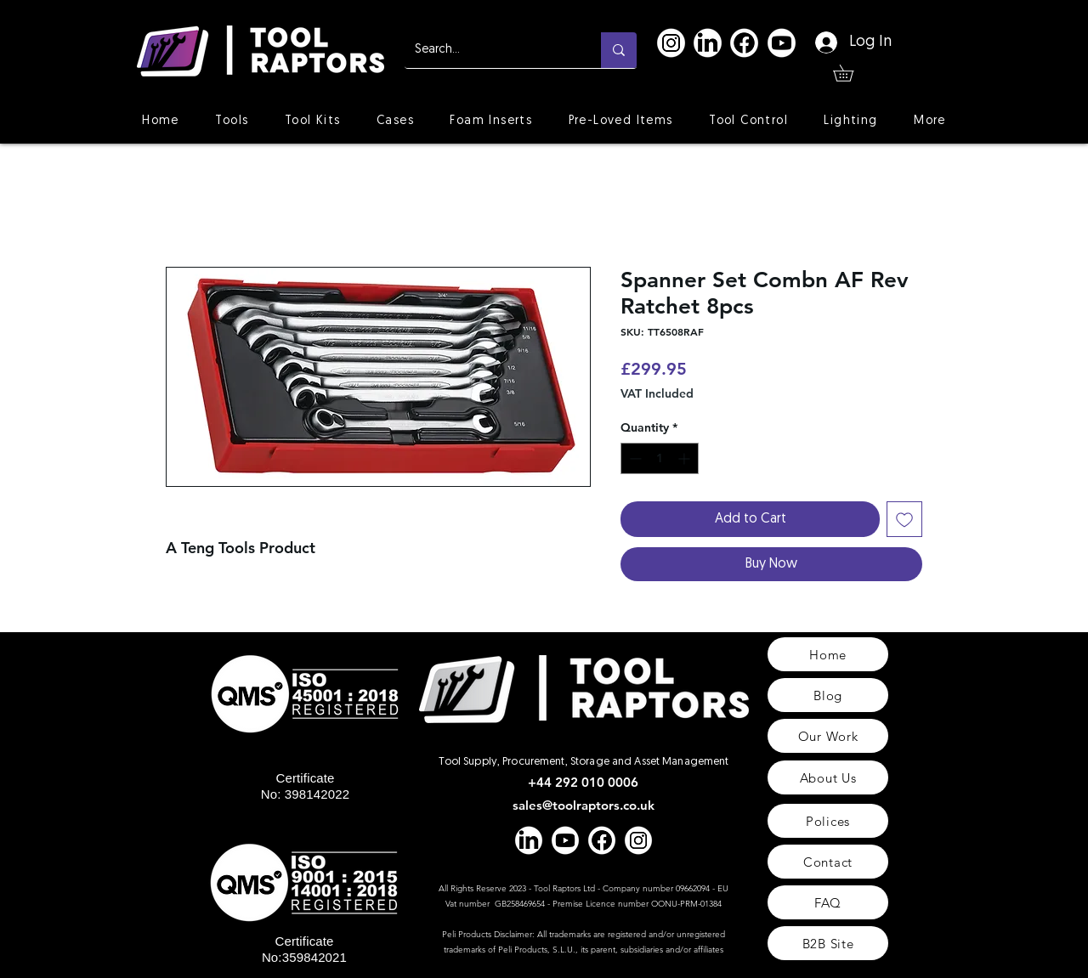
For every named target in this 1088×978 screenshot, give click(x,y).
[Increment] (685, 458)
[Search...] (490, 50)
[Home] (828, 654)
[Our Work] (828, 736)
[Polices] (828, 821)
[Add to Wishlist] (904, 519)
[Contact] (828, 862)
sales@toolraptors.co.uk (583, 805)
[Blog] (828, 695)
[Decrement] (633, 458)
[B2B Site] (828, 943)
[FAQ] (828, 902)
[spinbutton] (659, 458)
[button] (851, 73)
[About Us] (828, 777)
